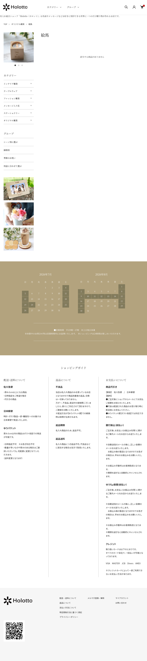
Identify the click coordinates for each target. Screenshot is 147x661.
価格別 (7, 150)
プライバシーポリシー (69, 617)
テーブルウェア (10, 91)
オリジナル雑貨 (17, 24)
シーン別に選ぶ (11, 142)
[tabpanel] (19, 47)
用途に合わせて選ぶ (13, 166)
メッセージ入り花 (12, 105)
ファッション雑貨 (12, 98)
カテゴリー (52, 7)
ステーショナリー (12, 113)
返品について (65, 602)
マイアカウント (121, 598)
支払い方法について (68, 607)
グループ (71, 7)
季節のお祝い (10, 158)
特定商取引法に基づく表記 (71, 612)
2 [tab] (18, 65)
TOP (5, 24)
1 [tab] (15, 65)
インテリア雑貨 (11, 83)
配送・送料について (68, 598)
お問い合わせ (121, 602)
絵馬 (30, 24)
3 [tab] (22, 65)
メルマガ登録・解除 (95, 598)
